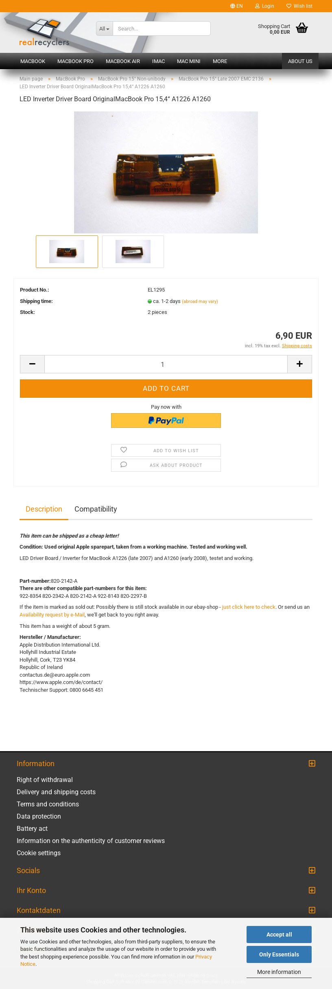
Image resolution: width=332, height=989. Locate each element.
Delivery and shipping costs (56, 792)
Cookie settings (39, 853)
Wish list (299, 6)
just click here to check (248, 607)
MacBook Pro (75, 61)
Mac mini (189, 61)
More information (279, 972)
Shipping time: (36, 301)
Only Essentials (279, 954)
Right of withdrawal (45, 780)
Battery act (32, 828)
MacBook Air (123, 61)
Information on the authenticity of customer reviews (91, 841)
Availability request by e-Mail (52, 615)
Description (44, 509)
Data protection (39, 816)
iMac (158, 61)
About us (300, 61)
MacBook (32, 61)
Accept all (279, 934)
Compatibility (95, 509)
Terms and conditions (48, 804)
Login (264, 6)
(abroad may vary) (200, 301)
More (220, 61)
